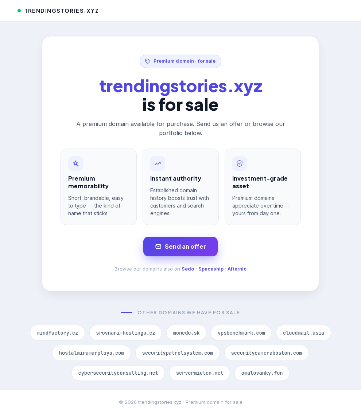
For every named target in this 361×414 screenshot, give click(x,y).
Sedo (188, 269)
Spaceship (211, 269)
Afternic (237, 269)
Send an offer (180, 246)
